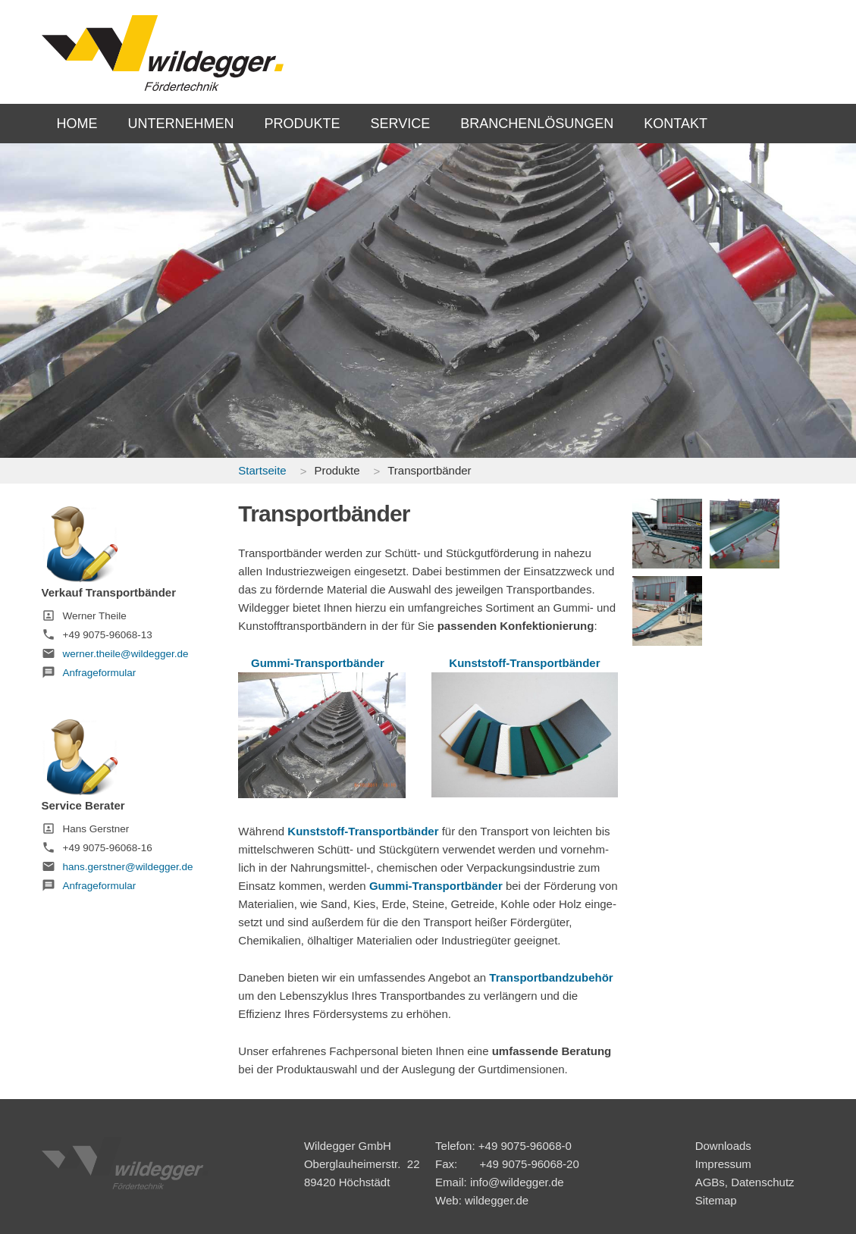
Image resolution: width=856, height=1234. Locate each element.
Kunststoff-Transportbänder (524, 662)
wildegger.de (496, 1200)
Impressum (723, 1163)
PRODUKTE (302, 123)
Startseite (262, 470)
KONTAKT (675, 123)
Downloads (723, 1145)
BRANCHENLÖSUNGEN (536, 123)
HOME (77, 123)
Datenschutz (762, 1182)
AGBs (710, 1182)
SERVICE (401, 123)
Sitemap (716, 1200)
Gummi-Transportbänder (317, 662)
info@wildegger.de (517, 1182)
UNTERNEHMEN (181, 123)
